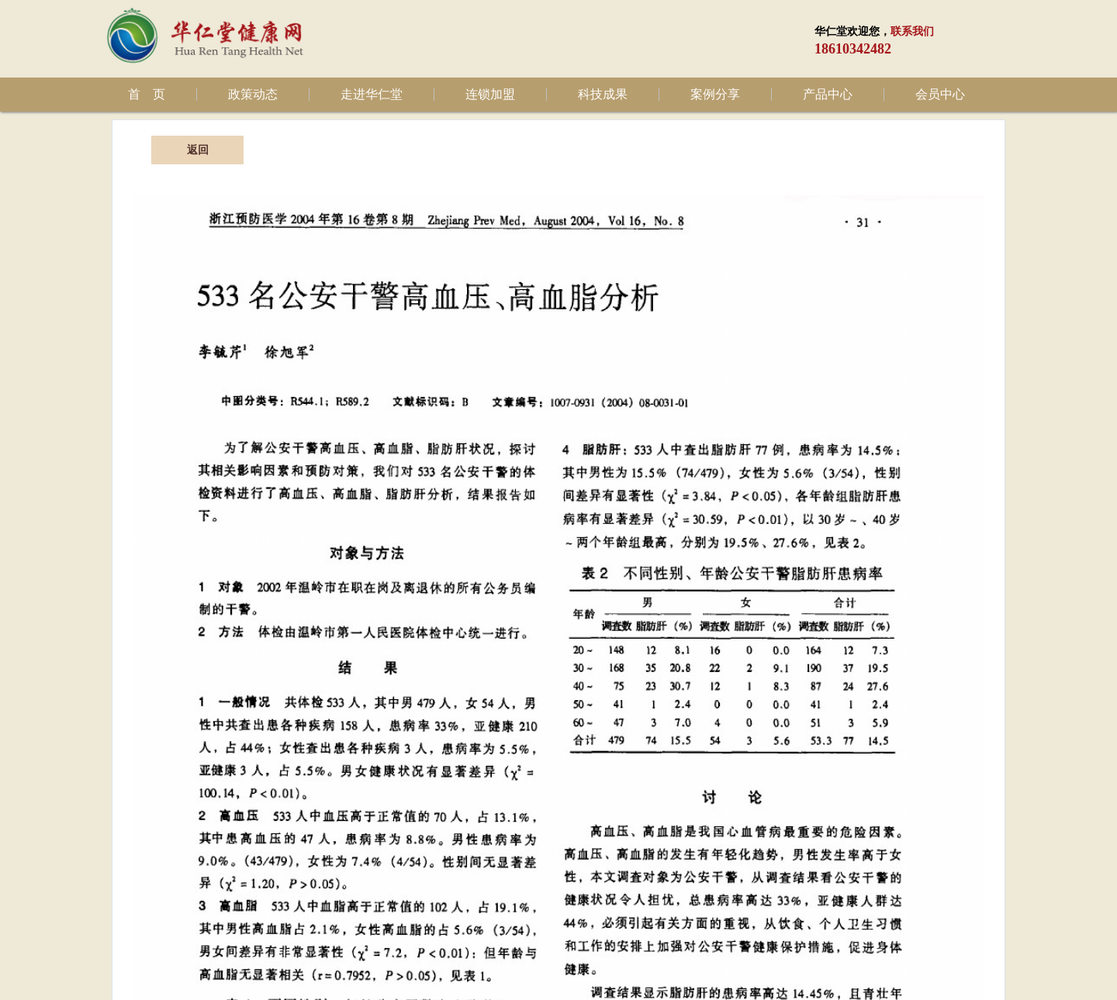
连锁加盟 (490, 94)
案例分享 (715, 94)
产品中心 (827, 94)
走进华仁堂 (372, 94)
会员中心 (940, 94)
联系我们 (912, 31)
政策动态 (253, 94)
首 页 (146, 94)
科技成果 (603, 94)
